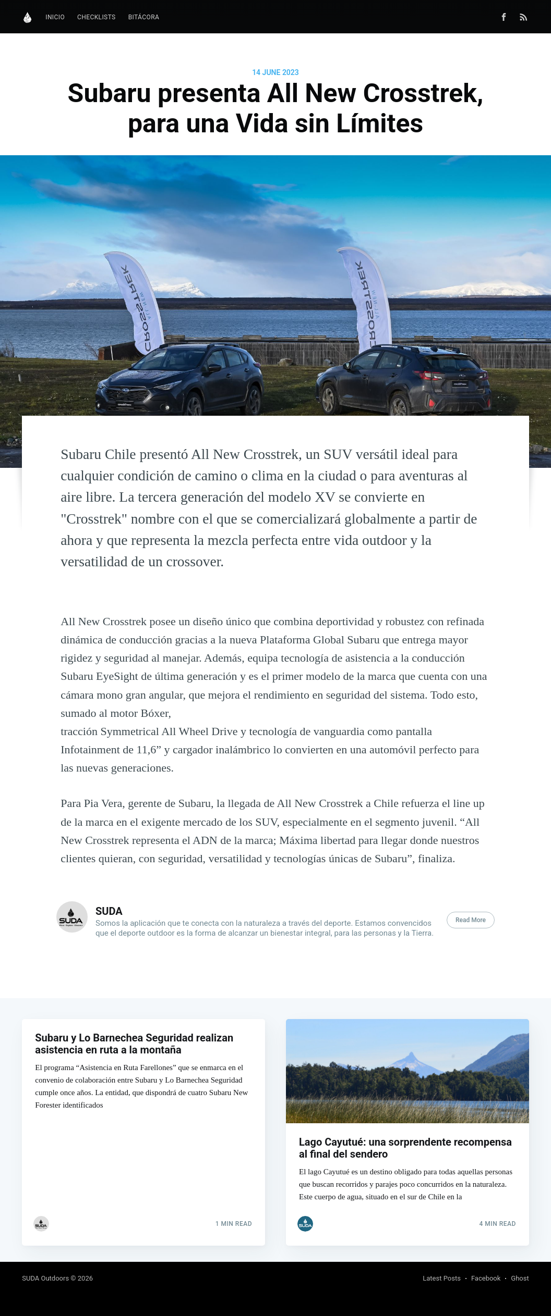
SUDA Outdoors (45, 1278)
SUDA (109, 911)
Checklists (96, 17)
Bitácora (144, 17)
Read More (471, 920)
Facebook (485, 1278)
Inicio (55, 17)
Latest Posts (442, 1278)
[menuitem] (55, 17)
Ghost (520, 1278)
